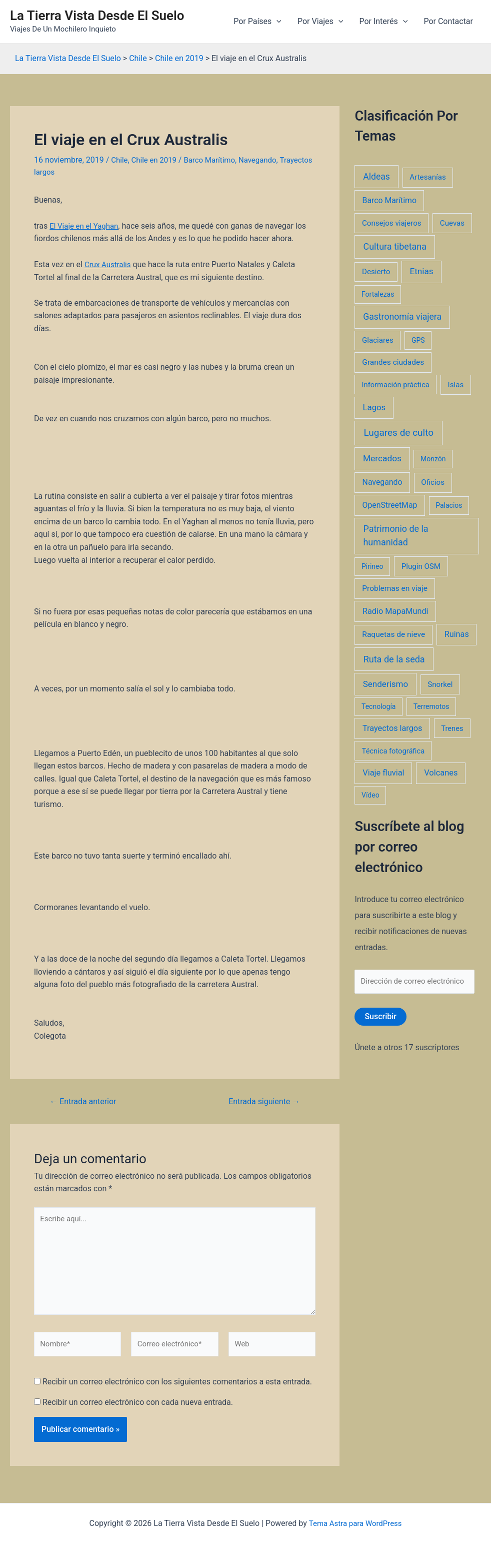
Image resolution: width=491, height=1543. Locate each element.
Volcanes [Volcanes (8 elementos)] (441, 773)
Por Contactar (448, 21)
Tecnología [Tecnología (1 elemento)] (379, 706)
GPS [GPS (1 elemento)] (418, 340)
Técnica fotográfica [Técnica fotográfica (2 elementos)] (393, 750)
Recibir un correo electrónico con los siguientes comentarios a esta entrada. (177, 1386)
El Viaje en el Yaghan (86, 225)
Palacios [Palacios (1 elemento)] (449, 505)
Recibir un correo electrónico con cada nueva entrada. (137, 1407)
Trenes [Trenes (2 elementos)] (452, 728)
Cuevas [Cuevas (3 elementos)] (452, 223)
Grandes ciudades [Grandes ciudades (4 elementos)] (393, 362)
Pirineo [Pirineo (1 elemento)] (373, 566)
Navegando (266, 160)
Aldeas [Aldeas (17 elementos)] (376, 177)
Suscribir (380, 1018)
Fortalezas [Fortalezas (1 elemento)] (378, 294)
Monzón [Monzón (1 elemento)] (433, 459)
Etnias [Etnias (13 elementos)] (421, 271)
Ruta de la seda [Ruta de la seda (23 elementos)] (394, 659)
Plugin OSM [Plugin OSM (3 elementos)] (421, 566)
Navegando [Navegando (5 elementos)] (382, 482)
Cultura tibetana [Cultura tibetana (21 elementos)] (395, 246)
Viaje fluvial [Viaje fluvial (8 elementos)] (383, 773)
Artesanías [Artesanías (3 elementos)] (428, 177)
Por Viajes (320, 22)
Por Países (258, 22)
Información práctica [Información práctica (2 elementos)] (396, 384)
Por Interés (383, 22)
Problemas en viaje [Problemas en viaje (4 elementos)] (395, 588)
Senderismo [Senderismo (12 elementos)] (385, 684)
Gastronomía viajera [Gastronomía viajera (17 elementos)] (402, 317)
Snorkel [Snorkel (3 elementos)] (440, 684)
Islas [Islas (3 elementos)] (456, 384)
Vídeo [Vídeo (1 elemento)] (371, 795)
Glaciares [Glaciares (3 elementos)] (378, 340)
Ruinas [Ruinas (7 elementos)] (456, 634)
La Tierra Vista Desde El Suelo (97, 15)
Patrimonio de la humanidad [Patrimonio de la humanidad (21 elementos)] (396, 535)
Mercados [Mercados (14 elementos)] (382, 458)
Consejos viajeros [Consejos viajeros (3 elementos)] (392, 223)
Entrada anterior (86, 1097)
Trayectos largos (63, 171)
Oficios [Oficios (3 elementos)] (432, 482)
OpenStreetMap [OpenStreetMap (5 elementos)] (390, 505)
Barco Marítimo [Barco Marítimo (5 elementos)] (389, 200)
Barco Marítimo (215, 160)
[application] (277, 22)
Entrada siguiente (261, 1097)
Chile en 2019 (156, 160)
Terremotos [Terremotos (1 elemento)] (432, 706)
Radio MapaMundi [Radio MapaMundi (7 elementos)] (395, 611)
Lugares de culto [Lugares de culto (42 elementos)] (399, 432)
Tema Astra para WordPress (355, 1523)
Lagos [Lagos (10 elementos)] (374, 407)
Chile (120, 160)
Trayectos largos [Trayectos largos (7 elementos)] (392, 728)
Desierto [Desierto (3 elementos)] (376, 271)
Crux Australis (109, 263)
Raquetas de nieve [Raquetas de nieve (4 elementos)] (393, 634)
